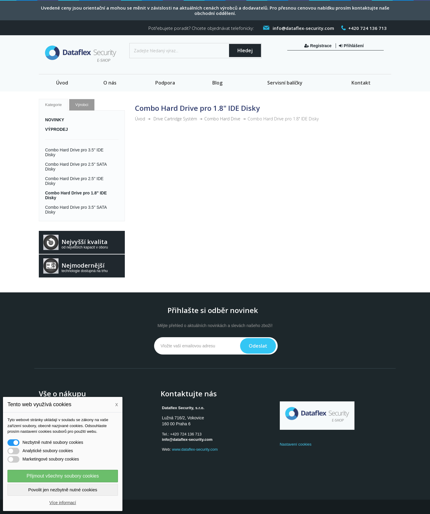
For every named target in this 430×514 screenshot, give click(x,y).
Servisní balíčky (284, 82)
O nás (109, 82)
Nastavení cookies (295, 444)
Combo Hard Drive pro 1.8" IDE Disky (76, 195)
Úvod (62, 82)
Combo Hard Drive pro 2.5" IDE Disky (74, 181)
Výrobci (81, 104)
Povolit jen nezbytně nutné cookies (62, 489)
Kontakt (361, 82)
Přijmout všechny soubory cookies (63, 475)
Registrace (318, 45)
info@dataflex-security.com (187, 439)
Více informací (62, 502)
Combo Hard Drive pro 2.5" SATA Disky (76, 166)
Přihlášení (351, 45)
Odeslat (258, 346)
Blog (217, 82)
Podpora (165, 82)
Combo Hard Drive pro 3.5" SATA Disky (76, 209)
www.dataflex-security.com (195, 449)
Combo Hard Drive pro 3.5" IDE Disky (74, 152)
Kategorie (53, 104)
